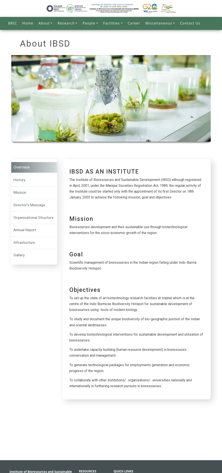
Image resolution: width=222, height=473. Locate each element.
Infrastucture (24, 242)
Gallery (19, 255)
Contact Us (190, 23)
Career (134, 23)
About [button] (44, 23)
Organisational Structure (33, 217)
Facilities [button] (111, 23)
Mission (19, 192)
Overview (21, 167)
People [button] (88, 23)
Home (27, 23)
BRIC (12, 23)
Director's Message (29, 205)
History (19, 180)
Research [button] (66, 23)
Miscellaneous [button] (158, 23)
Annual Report (24, 230)
